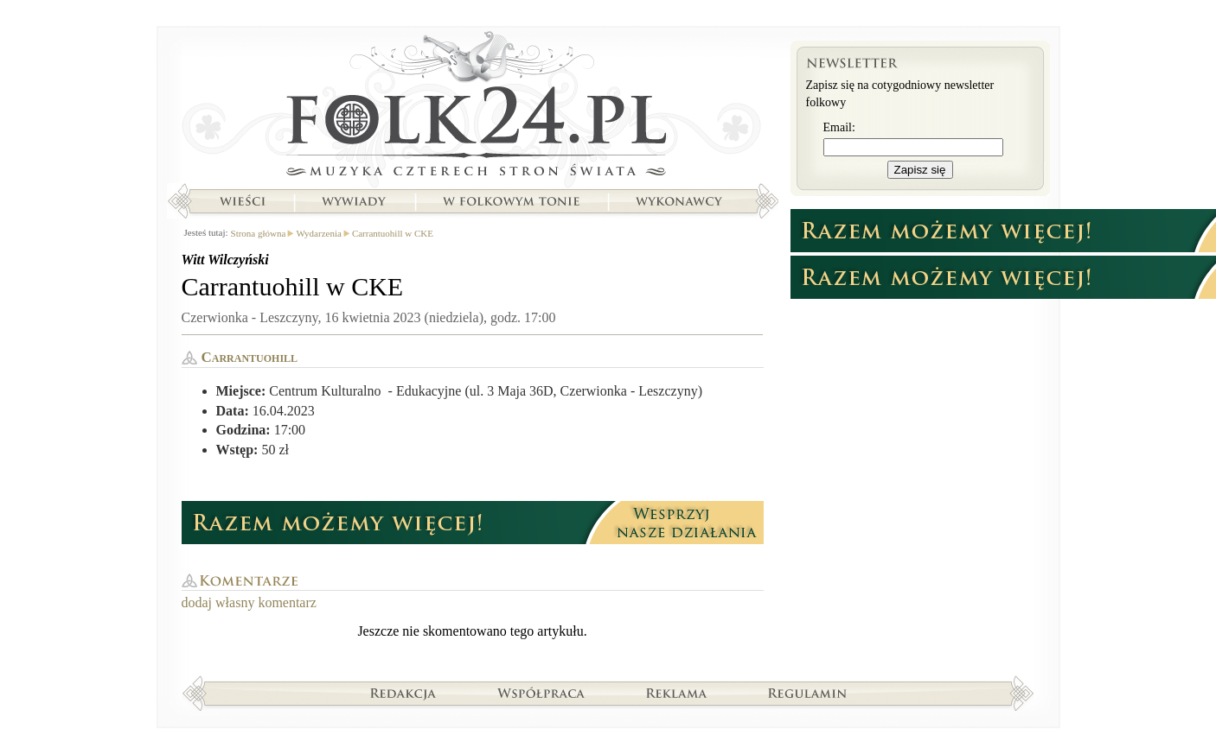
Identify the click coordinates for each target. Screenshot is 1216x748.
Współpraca (541, 693)
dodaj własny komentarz (249, 602)
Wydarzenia (318, 233)
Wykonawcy (680, 201)
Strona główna (472, 108)
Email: (839, 127)
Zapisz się (920, 169)
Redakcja (403, 693)
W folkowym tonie (510, 201)
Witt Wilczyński (225, 259)
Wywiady (353, 201)
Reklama (676, 693)
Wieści (242, 201)
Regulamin (807, 693)
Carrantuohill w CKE (392, 233)
